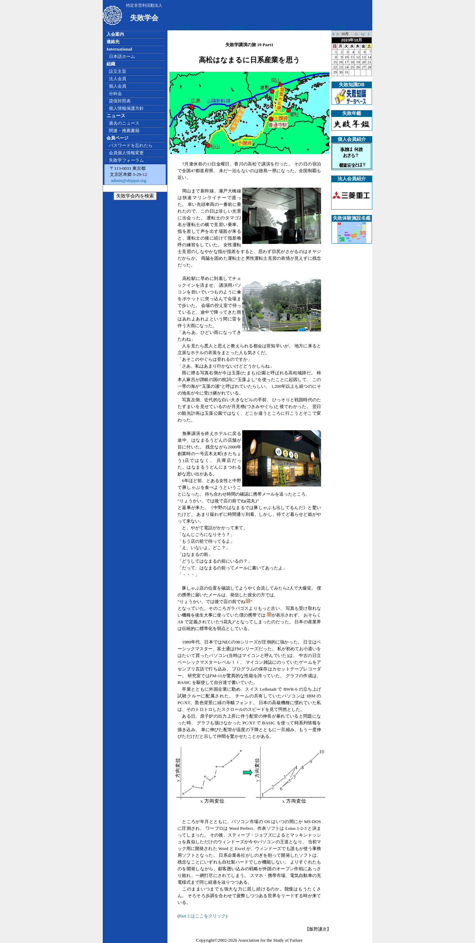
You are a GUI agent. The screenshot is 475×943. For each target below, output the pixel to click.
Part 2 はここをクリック (202, 915)
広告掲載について (191, 27)
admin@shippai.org (128, 180)
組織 (110, 63)
